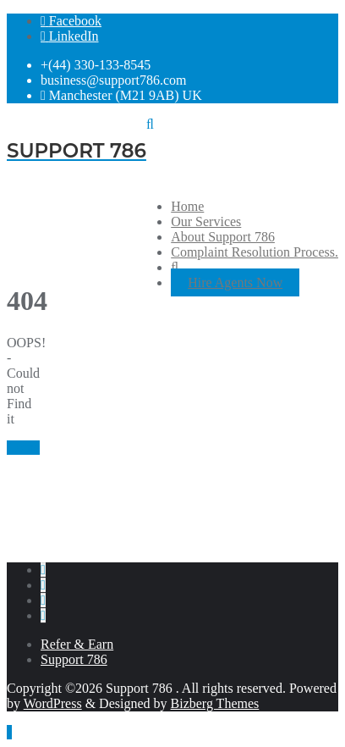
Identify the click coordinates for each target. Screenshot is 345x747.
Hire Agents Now (235, 282)
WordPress (53, 703)
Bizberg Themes (215, 703)
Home (23, 447)
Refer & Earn (77, 644)
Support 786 (74, 659)
